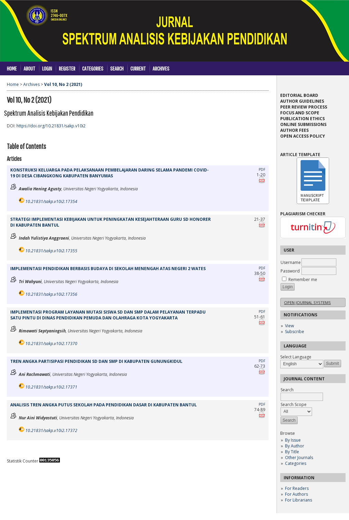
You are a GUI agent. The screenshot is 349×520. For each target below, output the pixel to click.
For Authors (296, 494)
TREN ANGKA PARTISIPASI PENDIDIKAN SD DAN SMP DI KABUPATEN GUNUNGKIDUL (96, 361)
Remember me (302, 279)
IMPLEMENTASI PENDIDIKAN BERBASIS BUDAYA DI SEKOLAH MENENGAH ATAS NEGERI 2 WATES (108, 268)
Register (67, 68)
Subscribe (294, 331)
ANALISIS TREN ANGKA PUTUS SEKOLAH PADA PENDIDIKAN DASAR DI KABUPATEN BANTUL (103, 405)
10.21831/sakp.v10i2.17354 (51, 201)
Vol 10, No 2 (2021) (63, 84)
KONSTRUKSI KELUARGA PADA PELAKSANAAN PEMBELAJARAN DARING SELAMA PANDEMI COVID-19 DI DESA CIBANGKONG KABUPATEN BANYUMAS (109, 173)
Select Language (295, 357)
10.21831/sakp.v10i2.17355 (51, 251)
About (29, 68)
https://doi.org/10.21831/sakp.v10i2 (51, 126)
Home (12, 68)
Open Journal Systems (307, 302)
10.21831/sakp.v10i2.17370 (51, 343)
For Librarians (298, 500)
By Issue (293, 440)
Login (47, 68)
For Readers (297, 488)
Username (291, 262)
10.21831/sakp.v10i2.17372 (51, 430)
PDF (262, 169)
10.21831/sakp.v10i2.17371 (51, 387)
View (289, 326)
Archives (161, 68)
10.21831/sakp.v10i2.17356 (51, 294)
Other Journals (299, 457)
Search (117, 68)
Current (138, 68)
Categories (295, 463)
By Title (292, 452)
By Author (294, 446)
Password (290, 271)
